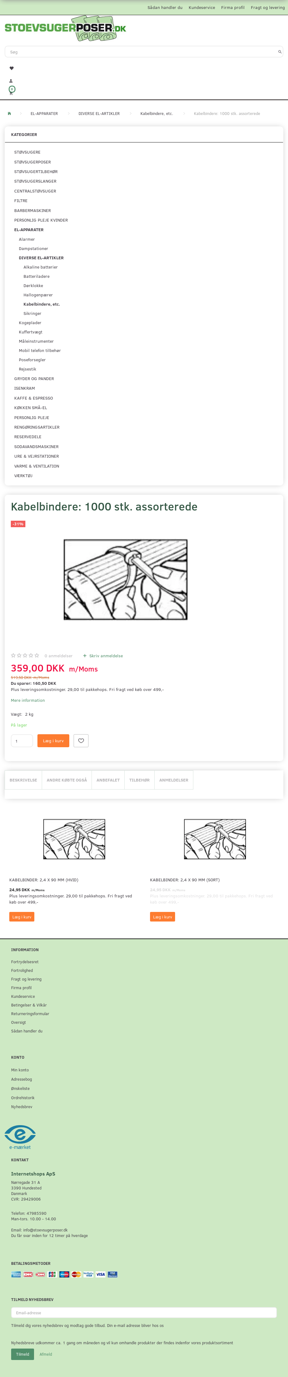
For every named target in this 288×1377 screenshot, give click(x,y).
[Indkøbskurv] (144, 93)
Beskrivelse (23, 780)
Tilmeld (22, 1354)
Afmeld (46, 1354)
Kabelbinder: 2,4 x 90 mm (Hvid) (43, 880)
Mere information (28, 700)
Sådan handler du (165, 7)
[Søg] (280, 52)
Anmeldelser (173, 780)
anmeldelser (59, 656)
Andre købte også (67, 780)
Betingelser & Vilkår (29, 1004)
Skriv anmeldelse (105, 656)
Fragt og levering (268, 7)
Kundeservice (202, 7)
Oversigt (18, 1022)
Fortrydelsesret (25, 961)
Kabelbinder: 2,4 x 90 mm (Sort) (185, 880)
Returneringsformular (30, 1013)
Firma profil (233, 7)
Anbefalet (108, 780)
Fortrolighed (22, 970)
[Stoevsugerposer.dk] (66, 27)
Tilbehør (139, 780)
